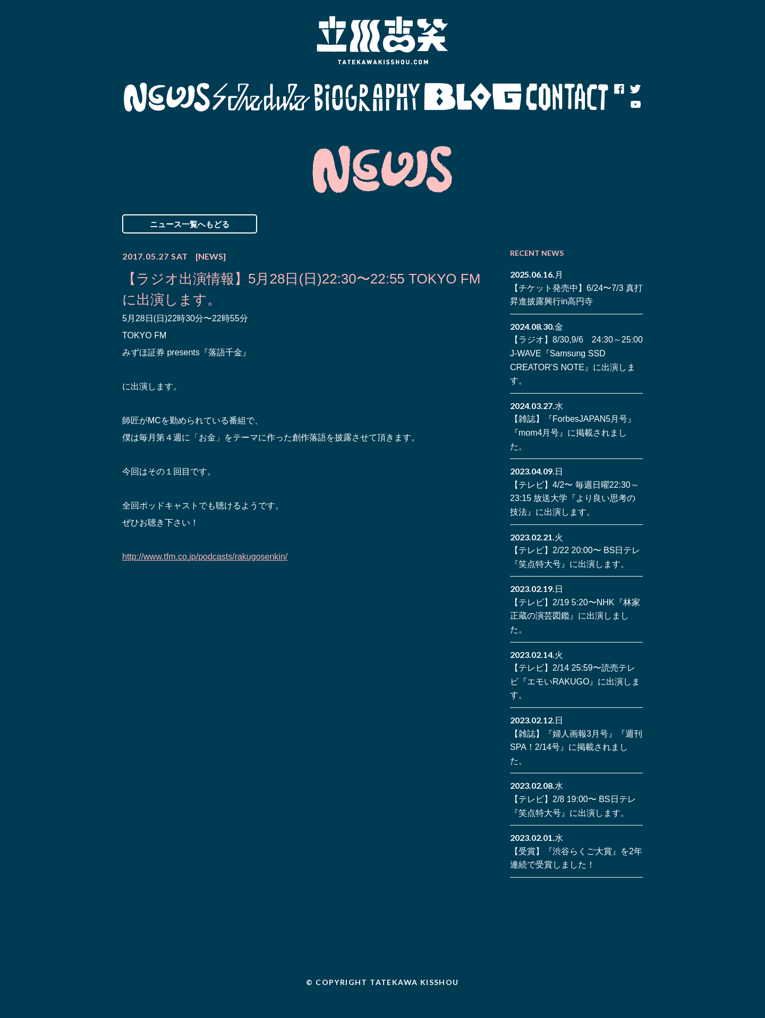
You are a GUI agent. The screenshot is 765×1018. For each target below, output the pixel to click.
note (619, 105)
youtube (635, 105)
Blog (473, 97)
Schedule (261, 97)
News (166, 97)
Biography (367, 97)
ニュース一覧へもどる (190, 224)
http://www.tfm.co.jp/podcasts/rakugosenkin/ (204, 556)
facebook (619, 89)
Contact (567, 97)
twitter (635, 89)
